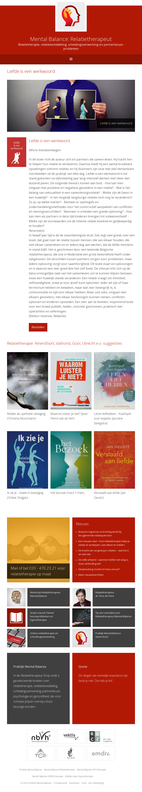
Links (84, 783)
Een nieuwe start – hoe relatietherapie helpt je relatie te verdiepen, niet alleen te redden (104, 543)
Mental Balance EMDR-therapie (47, 776)
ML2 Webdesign (96, 783)
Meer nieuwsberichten (91, 574)
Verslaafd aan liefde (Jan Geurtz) (114, 465)
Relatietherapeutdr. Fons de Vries (93, 597)
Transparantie (60, 783)
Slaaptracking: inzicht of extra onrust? (99, 569)
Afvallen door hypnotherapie (79, 776)
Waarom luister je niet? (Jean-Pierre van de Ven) (70, 386)
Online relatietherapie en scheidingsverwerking (32, 638)
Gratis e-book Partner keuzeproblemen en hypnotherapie (30, 617)
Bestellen (38, 327)
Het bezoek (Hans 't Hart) (70, 463)
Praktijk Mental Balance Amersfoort (96, 638)
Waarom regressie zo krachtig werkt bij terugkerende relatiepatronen (99, 533)
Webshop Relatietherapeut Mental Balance (33, 597)
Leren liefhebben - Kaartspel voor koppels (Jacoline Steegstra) (114, 388)
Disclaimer (74, 783)
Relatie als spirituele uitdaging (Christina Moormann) (27, 386)
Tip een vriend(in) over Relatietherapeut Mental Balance (101, 617)
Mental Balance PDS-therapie (91, 769)
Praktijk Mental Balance (30, 769)
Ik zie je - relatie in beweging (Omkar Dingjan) (27, 465)
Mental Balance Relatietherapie (59, 769)
